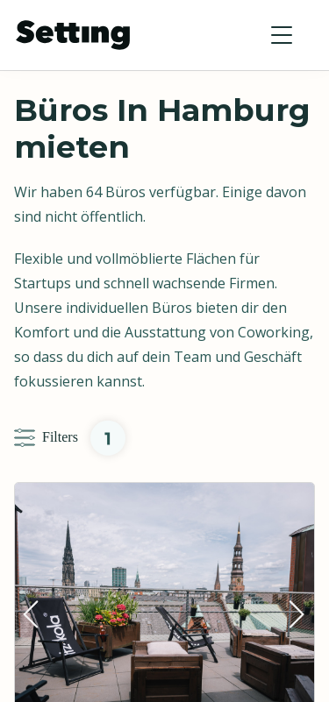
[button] (281, 35)
